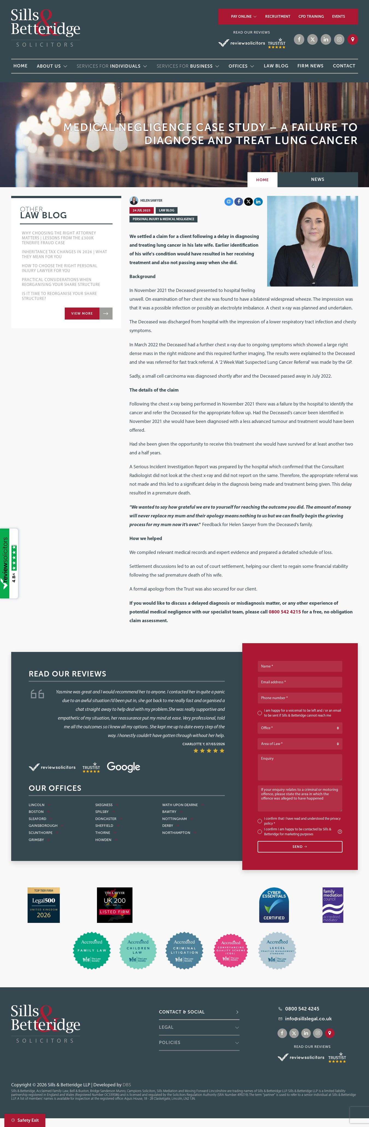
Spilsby (105, 812)
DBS (127, 1084)
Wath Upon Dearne (183, 805)
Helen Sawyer (145, 200)
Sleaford (40, 819)
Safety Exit (25, 1120)
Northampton (179, 833)
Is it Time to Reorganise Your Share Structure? (59, 296)
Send (300, 847)
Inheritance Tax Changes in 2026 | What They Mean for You (64, 254)
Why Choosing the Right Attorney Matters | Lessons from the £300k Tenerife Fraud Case (59, 238)
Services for (109, 66)
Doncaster (108, 819)
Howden (106, 840)
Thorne (105, 833)
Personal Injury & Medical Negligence (163, 219)
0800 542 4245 (302, 1009)
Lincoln (40, 805)
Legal (166, 1027)
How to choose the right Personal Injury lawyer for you (60, 268)
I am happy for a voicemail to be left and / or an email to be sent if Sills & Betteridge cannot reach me (302, 712)
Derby (170, 826)
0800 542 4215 (285, 612)
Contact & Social (182, 1012)
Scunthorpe (43, 833)
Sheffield (107, 826)
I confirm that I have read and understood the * (302, 820)
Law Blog (166, 210)
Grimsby (39, 840)
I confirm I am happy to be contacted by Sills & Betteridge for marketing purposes (303, 831)
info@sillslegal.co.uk (308, 1018)
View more (82, 313)
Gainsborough (46, 826)
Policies (170, 1042)
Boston (39, 812)
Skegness (107, 805)
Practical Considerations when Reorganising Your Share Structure (61, 282)
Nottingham (177, 819)
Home (262, 180)
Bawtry (172, 812)
